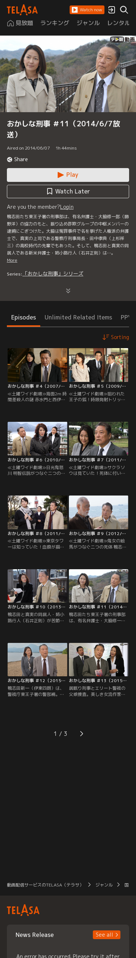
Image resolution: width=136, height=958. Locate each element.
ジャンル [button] (104, 885)
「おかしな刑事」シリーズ (52, 273)
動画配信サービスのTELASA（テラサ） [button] (45, 885)
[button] (87, 9)
